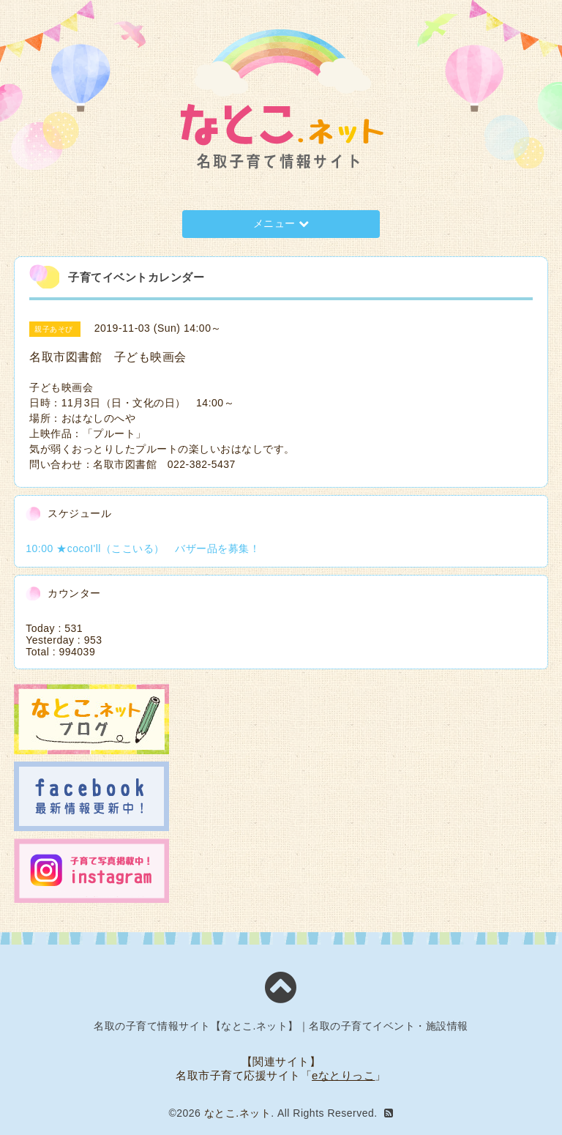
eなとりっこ (343, 1075)
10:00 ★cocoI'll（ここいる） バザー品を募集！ (143, 548)
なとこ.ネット (237, 1113)
